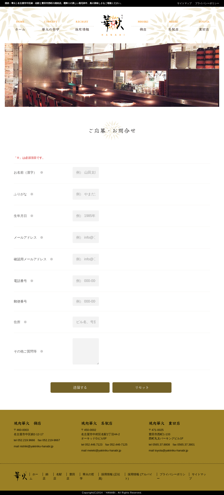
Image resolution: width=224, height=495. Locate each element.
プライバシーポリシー (207, 3)
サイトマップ (184, 3)
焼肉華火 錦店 (27, 423)
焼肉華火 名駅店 (97, 423)
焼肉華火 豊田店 (164, 423)
